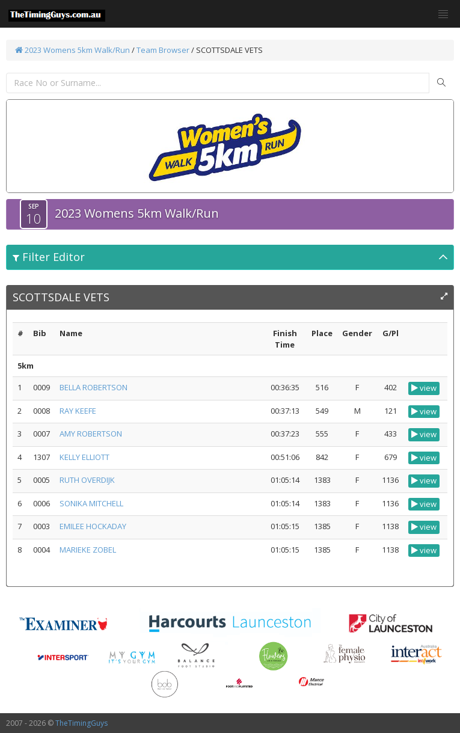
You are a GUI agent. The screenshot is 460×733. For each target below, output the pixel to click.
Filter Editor (49, 257)
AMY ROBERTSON (91, 433)
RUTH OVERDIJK (87, 479)
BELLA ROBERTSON (93, 387)
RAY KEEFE (78, 410)
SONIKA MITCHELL (91, 503)
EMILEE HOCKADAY (93, 526)
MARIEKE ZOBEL (88, 549)
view (424, 387)
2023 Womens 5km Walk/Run (72, 49)
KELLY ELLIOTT (84, 457)
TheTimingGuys (81, 723)
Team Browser (162, 49)
